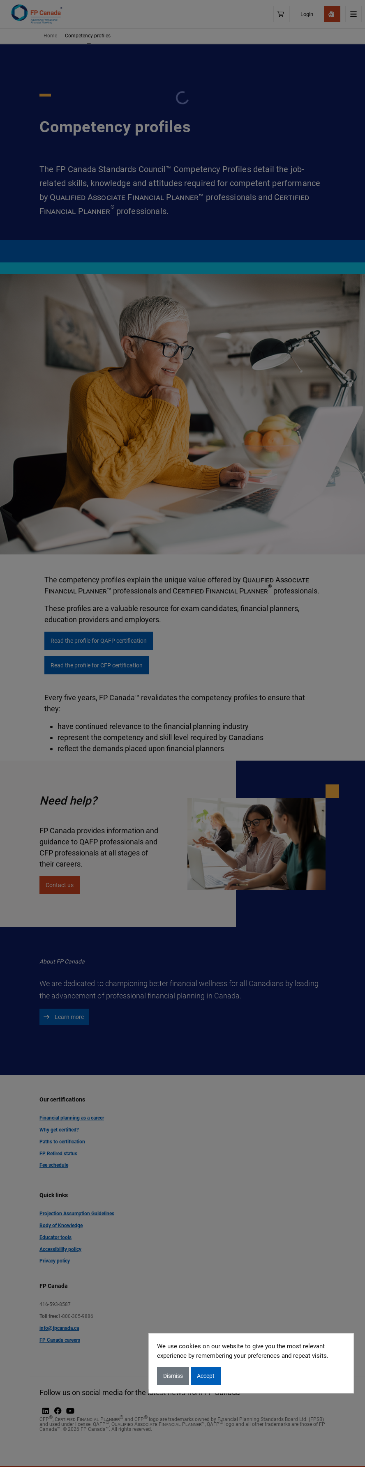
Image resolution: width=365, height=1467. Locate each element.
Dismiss (173, 1376)
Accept (206, 1376)
